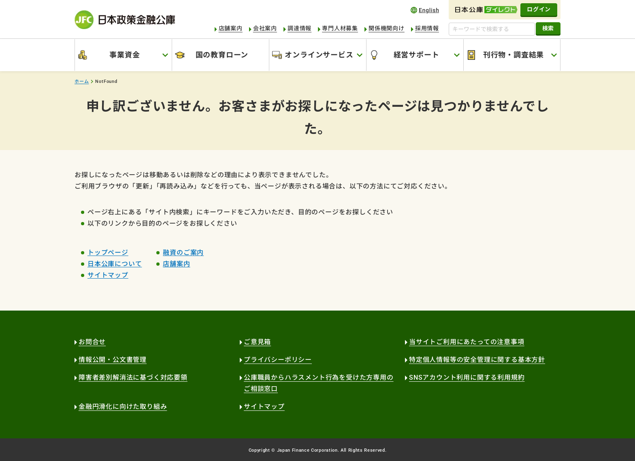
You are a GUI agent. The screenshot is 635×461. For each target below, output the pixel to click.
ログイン (539, 9)
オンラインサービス (319, 55)
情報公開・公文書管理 (113, 360)
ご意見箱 (257, 342)
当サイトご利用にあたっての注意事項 (466, 342)
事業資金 (124, 55)
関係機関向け (387, 28)
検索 (548, 28)
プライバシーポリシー (278, 360)
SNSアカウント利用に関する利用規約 (466, 377)
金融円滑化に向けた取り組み (123, 406)
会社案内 (265, 28)
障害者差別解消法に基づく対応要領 (133, 377)
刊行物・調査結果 (513, 55)
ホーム (82, 81)
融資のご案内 (183, 252)
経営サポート (416, 55)
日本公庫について (114, 264)
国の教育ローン (222, 55)
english (425, 10)
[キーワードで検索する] (492, 29)
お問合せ (92, 342)
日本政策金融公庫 (125, 19)
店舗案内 (231, 28)
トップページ (107, 252)
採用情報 (427, 28)
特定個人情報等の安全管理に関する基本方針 (477, 360)
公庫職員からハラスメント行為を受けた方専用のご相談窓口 (319, 383)
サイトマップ (107, 275)
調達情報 (299, 28)
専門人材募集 (340, 28)
